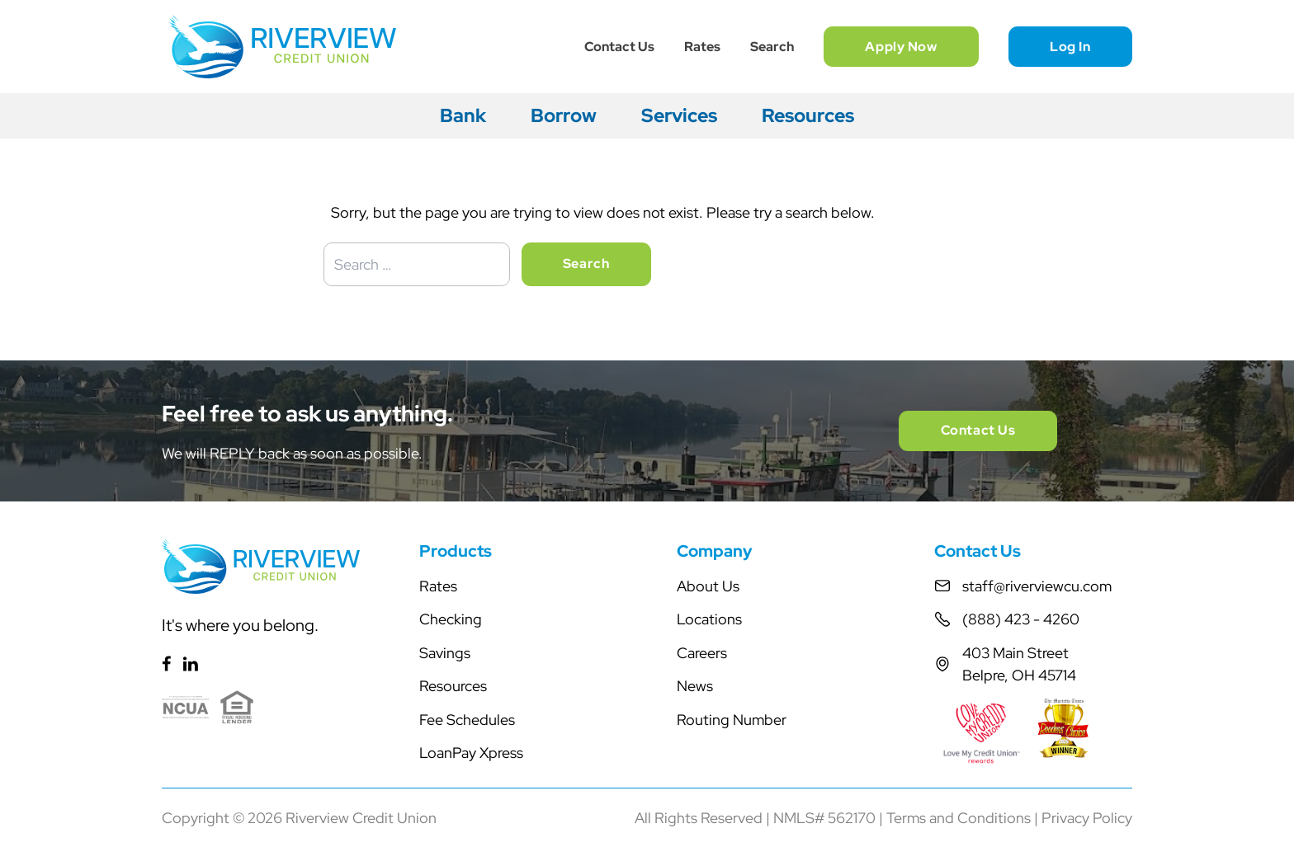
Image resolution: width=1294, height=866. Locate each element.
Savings (444, 652)
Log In (1070, 46)
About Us (708, 586)
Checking (450, 618)
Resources (808, 115)
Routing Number (731, 719)
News (695, 685)
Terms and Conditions (958, 817)
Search (772, 46)
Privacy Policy (1086, 817)
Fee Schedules (467, 719)
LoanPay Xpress (471, 752)
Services (679, 115)
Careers (702, 652)
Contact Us (619, 46)
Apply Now (901, 46)
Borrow (564, 115)
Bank (463, 115)
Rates (702, 46)
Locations (709, 618)
